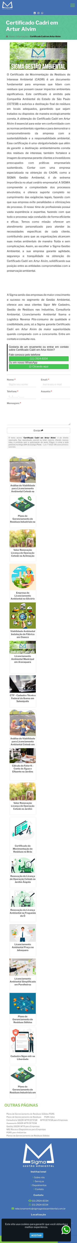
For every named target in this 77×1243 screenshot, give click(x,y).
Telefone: (12, 391)
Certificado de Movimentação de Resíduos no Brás (23, 848)
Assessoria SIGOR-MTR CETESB (21, 1123)
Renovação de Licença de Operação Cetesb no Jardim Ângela (22, 879)
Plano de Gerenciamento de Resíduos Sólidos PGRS (30, 1114)
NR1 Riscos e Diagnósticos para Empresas (26, 1129)
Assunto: (46, 391)
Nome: (11, 379)
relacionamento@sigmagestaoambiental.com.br (40, 1208)
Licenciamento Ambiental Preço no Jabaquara (23, 947)
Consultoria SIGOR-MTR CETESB (21, 1120)
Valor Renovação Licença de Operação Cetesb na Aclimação (22, 552)
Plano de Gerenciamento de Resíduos (23, 1117)
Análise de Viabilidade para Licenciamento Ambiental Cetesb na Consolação (22, 490)
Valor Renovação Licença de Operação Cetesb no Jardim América (22, 807)
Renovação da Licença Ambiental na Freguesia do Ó (23, 912)
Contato (39, 1189)
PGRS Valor (49, 1117)
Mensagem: (14, 403)
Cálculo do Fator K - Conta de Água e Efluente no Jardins (22, 768)
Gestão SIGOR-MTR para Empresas (23, 1126)
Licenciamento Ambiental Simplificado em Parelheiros (23, 981)
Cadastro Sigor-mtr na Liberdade (23, 1057)
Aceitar (36, 1235)
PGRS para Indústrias (16, 1132)
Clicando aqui (38, 366)
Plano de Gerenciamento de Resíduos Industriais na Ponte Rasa (22, 520)
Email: (45, 379)
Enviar (38, 430)
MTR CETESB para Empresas (54, 1120)
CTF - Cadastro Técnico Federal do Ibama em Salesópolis (23, 698)
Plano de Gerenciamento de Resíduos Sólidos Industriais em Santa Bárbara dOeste (22, 1022)
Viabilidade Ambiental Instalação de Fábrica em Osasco (22, 634)
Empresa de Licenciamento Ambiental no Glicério (23, 595)
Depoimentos (39, 1185)
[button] (72, 5)
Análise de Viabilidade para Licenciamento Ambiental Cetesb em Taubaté (22, 743)
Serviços (39, 1181)
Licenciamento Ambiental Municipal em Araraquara (22, 659)
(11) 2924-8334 (39, 358)
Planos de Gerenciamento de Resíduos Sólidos (27, 1135)
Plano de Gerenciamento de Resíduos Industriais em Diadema (23, 1091)
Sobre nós (39, 1177)
